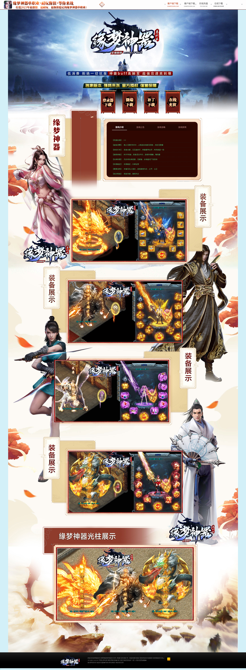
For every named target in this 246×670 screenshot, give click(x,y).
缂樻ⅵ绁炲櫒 (109, 662)
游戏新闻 (182, 127)
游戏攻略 (161, 127)
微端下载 (130, 102)
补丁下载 (151, 102)
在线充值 (173, 102)
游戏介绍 (119, 127)
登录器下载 (108, 102)
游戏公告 (140, 127)
